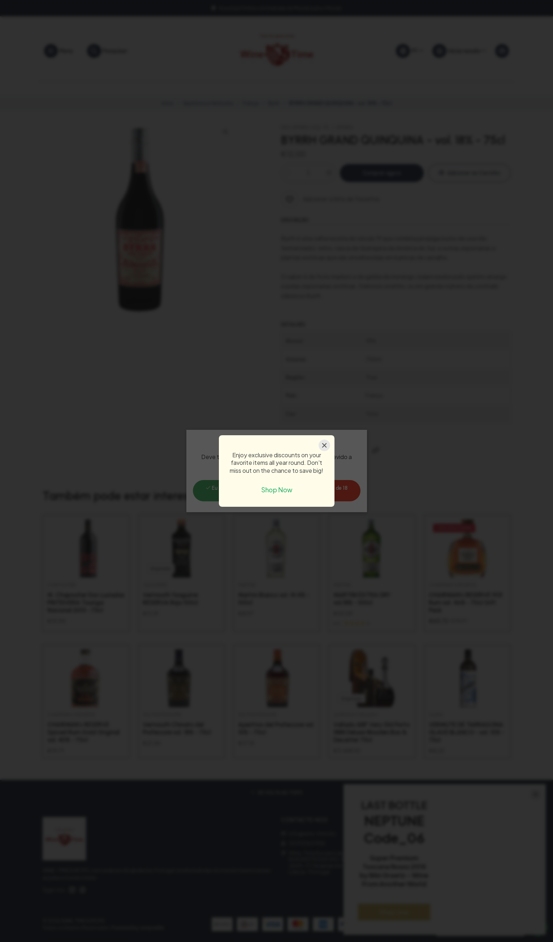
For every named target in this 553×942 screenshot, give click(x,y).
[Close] (324, 445)
